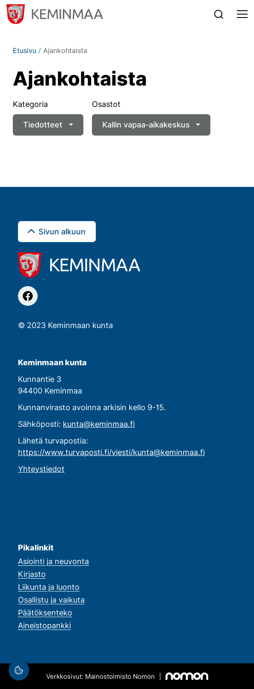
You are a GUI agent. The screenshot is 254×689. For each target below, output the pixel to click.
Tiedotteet (42, 124)
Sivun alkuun (62, 231)
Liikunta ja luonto (49, 587)
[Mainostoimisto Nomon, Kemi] (127, 676)
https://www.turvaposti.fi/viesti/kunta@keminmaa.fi (111, 452)
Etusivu (24, 50)
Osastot (106, 103)
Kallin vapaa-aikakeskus (146, 124)
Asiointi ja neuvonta (53, 561)
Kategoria (30, 103)
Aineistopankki (44, 625)
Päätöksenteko (45, 612)
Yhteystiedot (41, 468)
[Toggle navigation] (242, 14)
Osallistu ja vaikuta (51, 599)
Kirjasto (32, 574)
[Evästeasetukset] (19, 670)
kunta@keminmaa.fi (99, 423)
